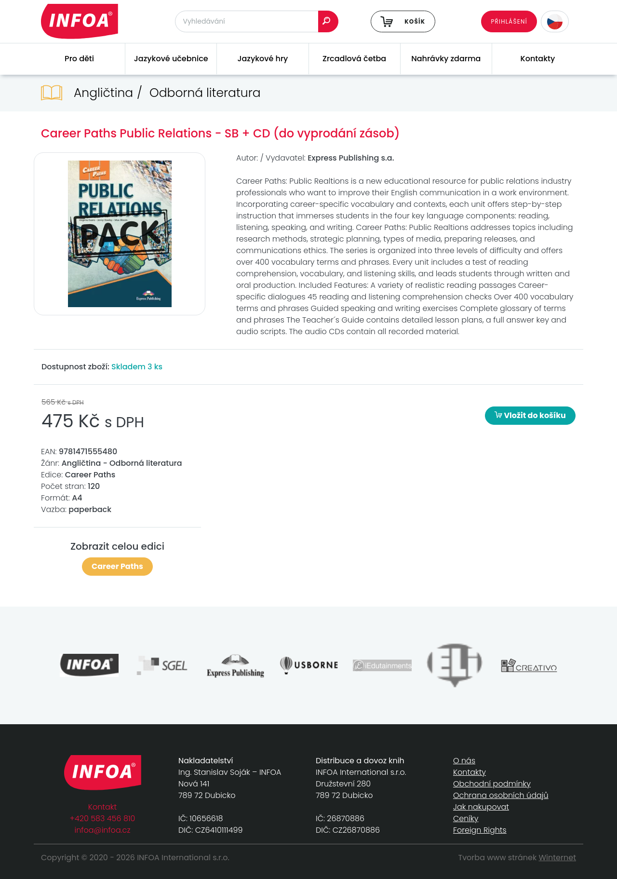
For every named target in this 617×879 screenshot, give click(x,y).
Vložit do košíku (530, 415)
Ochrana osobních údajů (501, 795)
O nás (464, 760)
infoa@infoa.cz (103, 830)
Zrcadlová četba (354, 58)
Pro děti (79, 58)
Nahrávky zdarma (446, 58)
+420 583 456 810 (102, 818)
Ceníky (465, 818)
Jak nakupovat (481, 806)
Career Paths (117, 566)
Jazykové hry (262, 58)
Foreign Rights (480, 830)
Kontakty (538, 58)
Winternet (558, 857)
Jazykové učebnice (171, 58)
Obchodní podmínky (492, 783)
